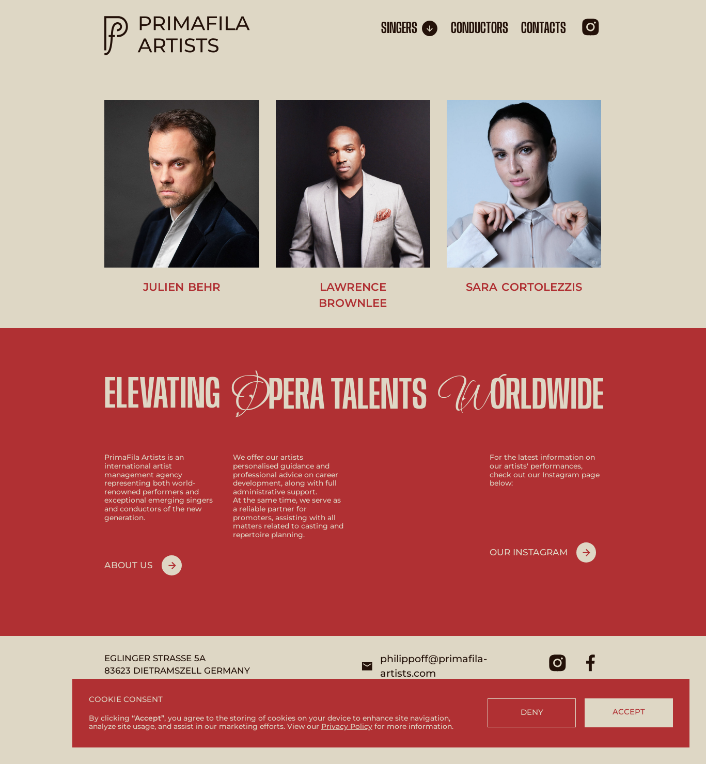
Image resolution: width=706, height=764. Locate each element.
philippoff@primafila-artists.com (433, 665)
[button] (409, 28)
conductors (479, 28)
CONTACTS (543, 28)
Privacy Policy (346, 726)
